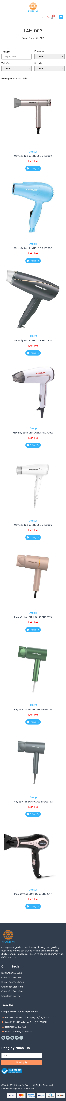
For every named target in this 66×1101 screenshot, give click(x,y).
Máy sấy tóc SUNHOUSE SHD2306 (33, 340)
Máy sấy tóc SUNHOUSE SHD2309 (33, 524)
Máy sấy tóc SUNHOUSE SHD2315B (32, 709)
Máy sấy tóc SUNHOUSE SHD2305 (33, 248)
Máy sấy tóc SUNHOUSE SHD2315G (33, 801)
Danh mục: (39, 51)
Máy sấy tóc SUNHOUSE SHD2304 (33, 155)
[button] (61, 17)
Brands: (38, 63)
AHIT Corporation (25, 1088)
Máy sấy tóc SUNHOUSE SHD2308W (33, 432)
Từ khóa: (5, 63)
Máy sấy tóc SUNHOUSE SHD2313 (33, 617)
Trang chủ (27, 38)
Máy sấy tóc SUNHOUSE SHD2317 (33, 893)
